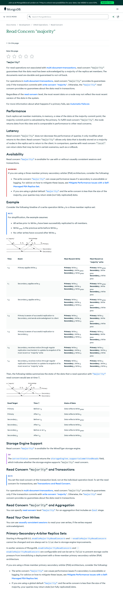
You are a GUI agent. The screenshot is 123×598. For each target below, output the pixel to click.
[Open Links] (117, 9)
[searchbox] (67, 16)
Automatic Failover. (80, 104)
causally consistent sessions (33, 522)
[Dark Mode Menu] (118, 17)
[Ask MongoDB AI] (113, 17)
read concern (31, 94)
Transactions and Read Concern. (54, 483)
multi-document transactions (61, 67)
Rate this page (12, 51)
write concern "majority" (54, 84)
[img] (8, 56)
